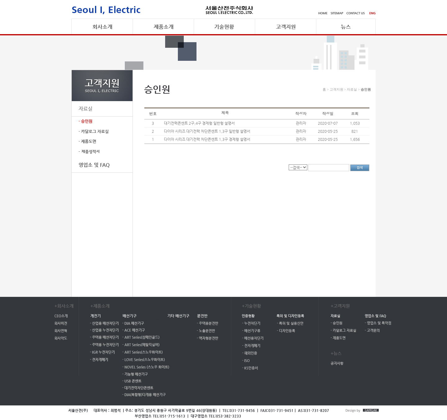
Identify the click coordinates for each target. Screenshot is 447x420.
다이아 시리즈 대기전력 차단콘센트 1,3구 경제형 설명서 (207, 139)
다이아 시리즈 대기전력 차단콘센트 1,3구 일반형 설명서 (207, 131)
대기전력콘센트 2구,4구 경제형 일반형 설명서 (199, 123)
